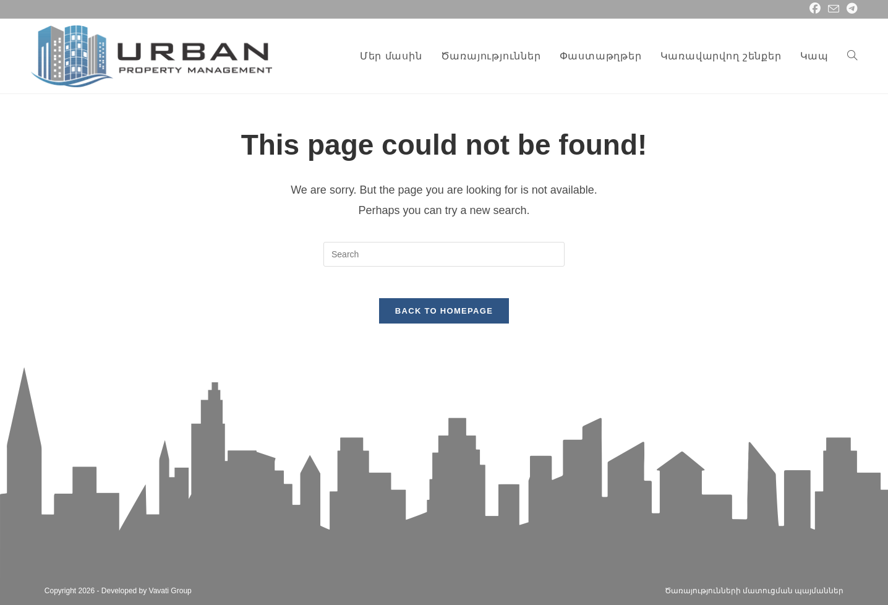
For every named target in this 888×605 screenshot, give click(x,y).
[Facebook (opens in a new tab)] (815, 9)
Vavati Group (170, 590)
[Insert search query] (444, 254)
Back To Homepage (444, 317)
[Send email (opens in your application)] (833, 9)
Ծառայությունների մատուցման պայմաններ (754, 590)
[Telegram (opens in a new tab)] (850, 9)
